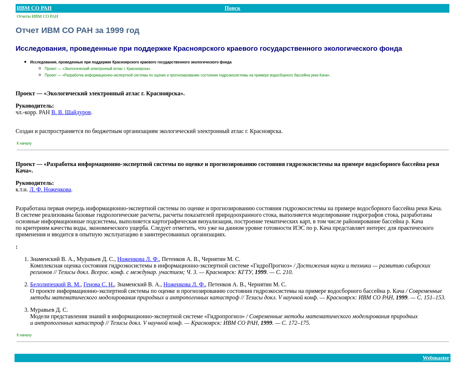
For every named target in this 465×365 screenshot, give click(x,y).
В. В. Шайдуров (71, 112)
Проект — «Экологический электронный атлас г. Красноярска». (98, 69)
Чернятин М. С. (221, 259)
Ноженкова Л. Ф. (138, 259)
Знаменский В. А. (52, 259)
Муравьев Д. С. (95, 259)
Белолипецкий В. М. (55, 284)
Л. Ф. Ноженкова (50, 189)
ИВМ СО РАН (34, 8)
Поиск (232, 8)
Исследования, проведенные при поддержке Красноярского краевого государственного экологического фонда (131, 62)
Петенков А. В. (180, 259)
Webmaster (435, 358)
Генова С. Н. (99, 284)
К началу (24, 143)
